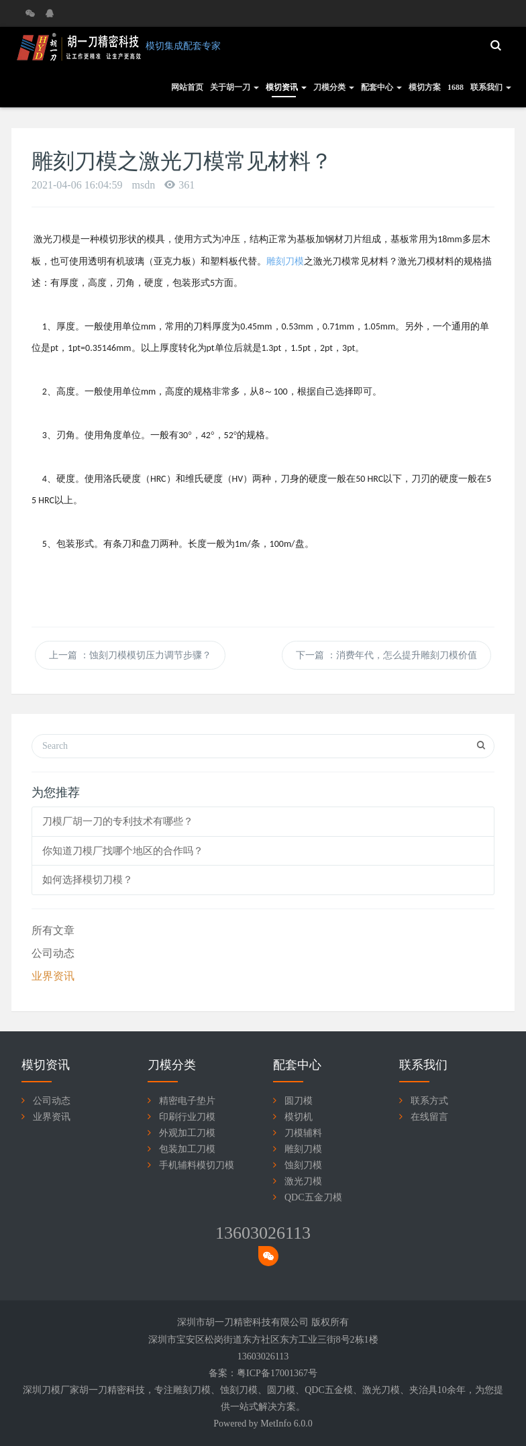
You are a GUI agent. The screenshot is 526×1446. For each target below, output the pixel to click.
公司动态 (53, 953)
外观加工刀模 (187, 1133)
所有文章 (53, 930)
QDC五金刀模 (313, 1197)
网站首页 (187, 87)
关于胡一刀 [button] (234, 87)
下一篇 (386, 655)
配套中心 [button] (381, 87)
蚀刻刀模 (303, 1165)
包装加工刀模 (187, 1149)
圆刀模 (298, 1101)
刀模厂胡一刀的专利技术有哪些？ (117, 821)
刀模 (201, 1390)
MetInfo (275, 1423)
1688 (456, 87)
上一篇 (130, 655)
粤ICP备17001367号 (277, 1373)
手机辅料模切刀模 (196, 1165)
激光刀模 (303, 1181)
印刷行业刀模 (187, 1117)
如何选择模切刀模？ (87, 879)
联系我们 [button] (490, 87)
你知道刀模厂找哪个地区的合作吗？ (122, 850)
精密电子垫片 (187, 1101)
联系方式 (429, 1101)
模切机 (298, 1117)
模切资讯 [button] (286, 87)
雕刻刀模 (303, 1149)
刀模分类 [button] (333, 87)
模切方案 (425, 87)
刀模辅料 (303, 1133)
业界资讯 (53, 976)
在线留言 (429, 1117)
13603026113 (263, 1233)
